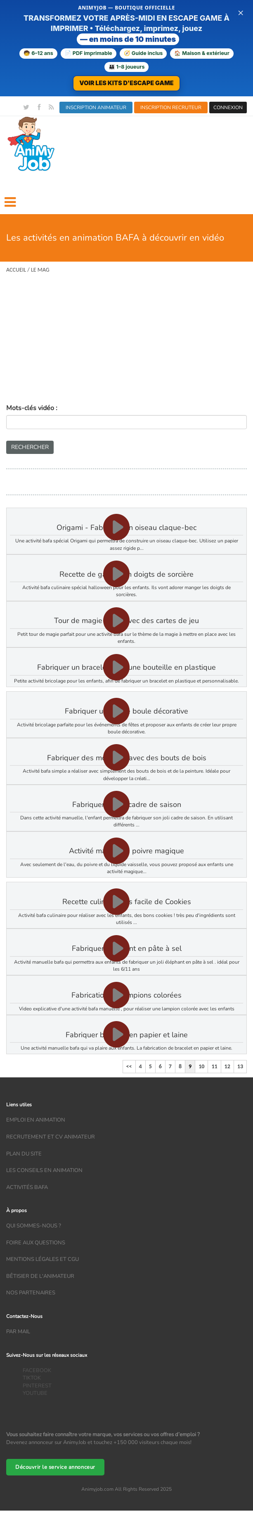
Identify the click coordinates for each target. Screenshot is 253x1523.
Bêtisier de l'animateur (40, 1276)
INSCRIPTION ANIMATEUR (96, 107)
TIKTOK (32, 1378)
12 (227, 1066)
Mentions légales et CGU (42, 1259)
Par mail (18, 1331)
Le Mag (40, 269)
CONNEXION (228, 107)
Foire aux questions (35, 1242)
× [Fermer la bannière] (241, 12)
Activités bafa (27, 1187)
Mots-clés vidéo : (31, 408)
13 (240, 1066)
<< (129, 1066)
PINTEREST (37, 1385)
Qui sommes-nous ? (33, 1225)
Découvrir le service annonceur (55, 1467)
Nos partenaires (30, 1292)
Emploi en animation (35, 1120)
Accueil (16, 269)
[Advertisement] (126, 341)
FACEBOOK (37, 1370)
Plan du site (24, 1154)
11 (214, 1066)
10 (201, 1066)
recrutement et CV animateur (50, 1137)
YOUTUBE (35, 1393)
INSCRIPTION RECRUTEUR (170, 107)
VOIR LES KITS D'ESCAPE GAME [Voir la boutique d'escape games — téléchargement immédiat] (126, 82)
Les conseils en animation (44, 1170)
